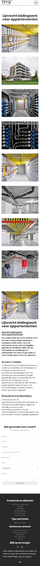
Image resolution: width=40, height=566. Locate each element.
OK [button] (20, 562)
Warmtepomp (20, 515)
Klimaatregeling (20, 511)
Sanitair (20, 506)
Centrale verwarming (20, 504)
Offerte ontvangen (20, 532)
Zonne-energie (20, 513)
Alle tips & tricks (20, 523)
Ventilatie (20, 509)
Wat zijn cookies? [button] (25, 556)
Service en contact (20, 530)
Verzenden (20, 483)
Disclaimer (20, 535)
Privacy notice (20, 537)
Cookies (20, 539)
